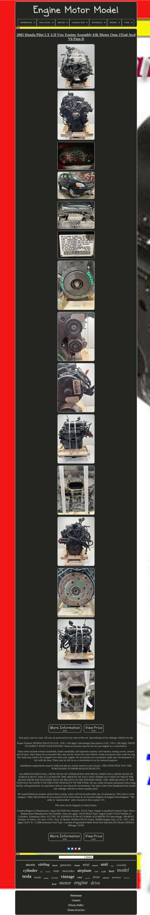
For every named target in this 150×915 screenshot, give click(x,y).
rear (56, 871)
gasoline (87, 878)
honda (37, 877)
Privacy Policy (76, 905)
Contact (76, 900)
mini (86, 865)
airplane (84, 870)
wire (79, 877)
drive (95, 882)
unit (104, 864)
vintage (67, 876)
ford (111, 871)
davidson (116, 877)
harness (127, 878)
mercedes (68, 871)
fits (41, 872)
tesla (26, 876)
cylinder (30, 870)
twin (96, 871)
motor (65, 882)
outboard (106, 878)
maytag (54, 878)
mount (95, 865)
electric (30, 865)
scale (103, 871)
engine (81, 882)
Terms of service (76, 909)
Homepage (76, 895)
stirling (44, 864)
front (96, 877)
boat (54, 884)
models (46, 878)
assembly (121, 865)
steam (77, 865)
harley (48, 872)
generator (65, 865)
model (123, 870)
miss (112, 866)
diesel (54, 865)
